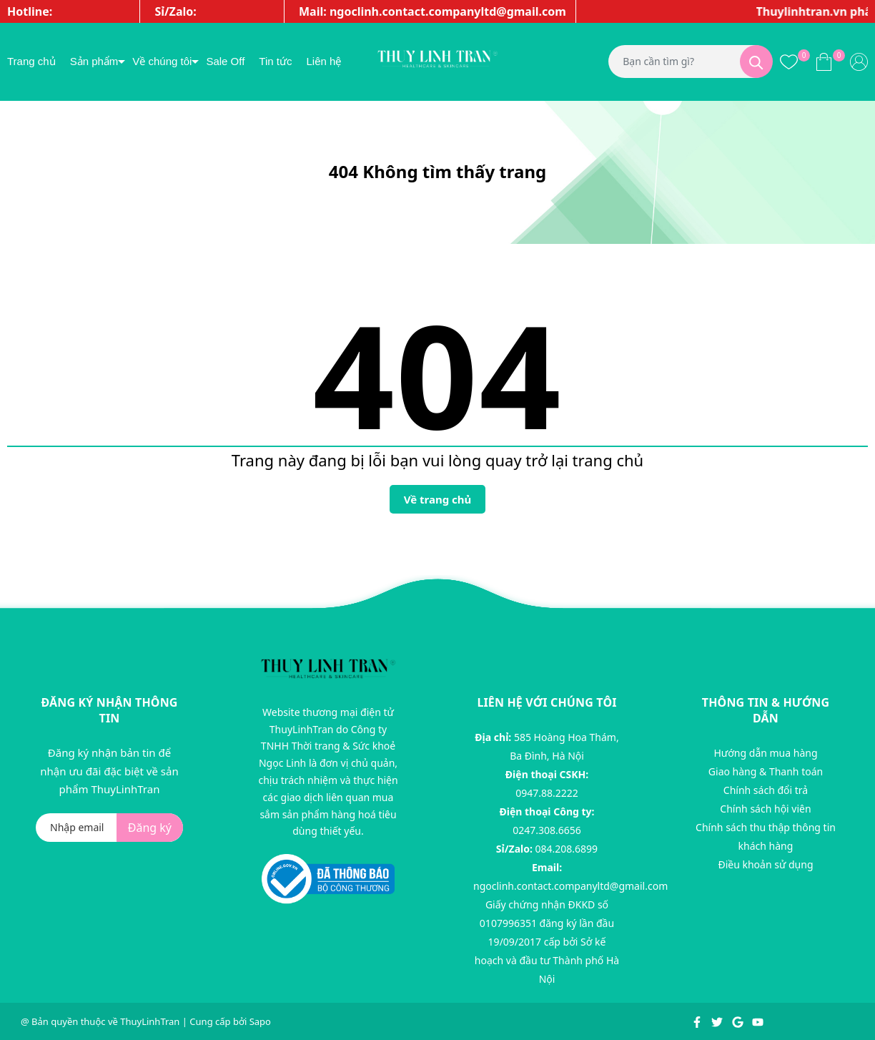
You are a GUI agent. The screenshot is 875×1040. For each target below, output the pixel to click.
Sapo (260, 1021)
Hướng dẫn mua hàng (765, 753)
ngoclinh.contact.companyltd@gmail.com (570, 886)
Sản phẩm (94, 61)
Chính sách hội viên (765, 808)
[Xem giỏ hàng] (824, 61)
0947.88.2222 (546, 793)
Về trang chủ (438, 499)
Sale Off (225, 61)
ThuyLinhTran (149, 1021)
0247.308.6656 (547, 830)
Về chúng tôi (162, 61)
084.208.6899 (566, 848)
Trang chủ (31, 61)
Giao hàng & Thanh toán (765, 771)
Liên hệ (323, 61)
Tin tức (275, 61)
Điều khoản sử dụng (765, 864)
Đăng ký (150, 827)
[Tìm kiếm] (756, 61)
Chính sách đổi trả (765, 790)
